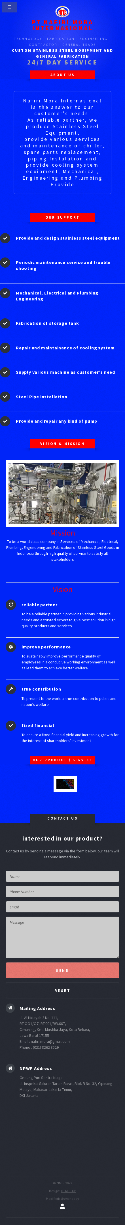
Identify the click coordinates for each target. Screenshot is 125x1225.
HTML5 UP (68, 1191)
